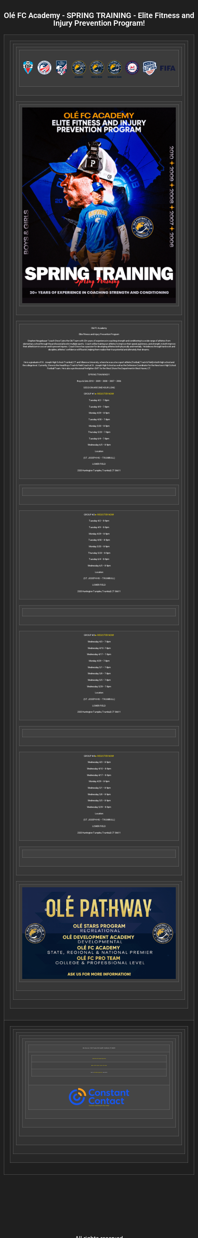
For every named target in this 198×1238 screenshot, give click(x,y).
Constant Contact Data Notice (102, 1065)
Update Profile (93, 1065)
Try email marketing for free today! (99, 1105)
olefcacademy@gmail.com (98, 1072)
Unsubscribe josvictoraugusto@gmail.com (99, 1058)
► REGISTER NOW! (105, 394)
